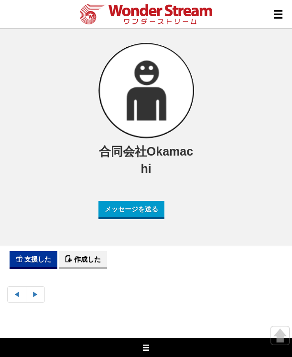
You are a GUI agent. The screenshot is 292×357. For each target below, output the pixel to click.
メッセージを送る (131, 209)
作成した (83, 259)
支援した (33, 259)
